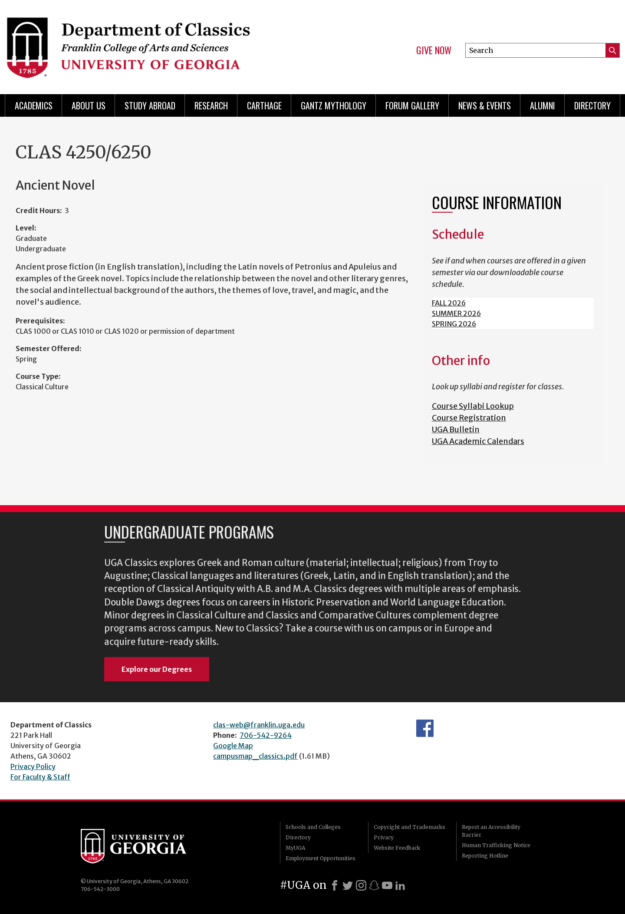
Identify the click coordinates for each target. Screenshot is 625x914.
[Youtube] (387, 885)
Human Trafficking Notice (496, 845)
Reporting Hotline (485, 855)
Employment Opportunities (320, 858)
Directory (592, 105)
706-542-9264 (266, 735)
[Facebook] (334, 885)
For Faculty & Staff (40, 777)
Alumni (542, 105)
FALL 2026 (449, 303)
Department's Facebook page (425, 728)
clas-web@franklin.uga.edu (259, 724)
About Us (88, 105)
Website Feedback (397, 848)
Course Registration (469, 418)
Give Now (433, 50)
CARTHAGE (264, 105)
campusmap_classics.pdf (255, 756)
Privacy (384, 837)
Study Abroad (150, 105)
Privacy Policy (33, 766)
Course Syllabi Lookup (473, 406)
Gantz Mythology (333, 105)
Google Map (233, 745)
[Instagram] (361, 885)
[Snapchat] (374, 885)
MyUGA (295, 848)
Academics (34, 105)
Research (211, 105)
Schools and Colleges (313, 827)
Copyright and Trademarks (409, 827)
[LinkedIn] (400, 885)
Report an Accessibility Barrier (491, 831)
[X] (347, 885)
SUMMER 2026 (456, 313)
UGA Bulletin (456, 429)
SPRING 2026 (454, 323)
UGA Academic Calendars (478, 441)
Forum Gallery (412, 105)
